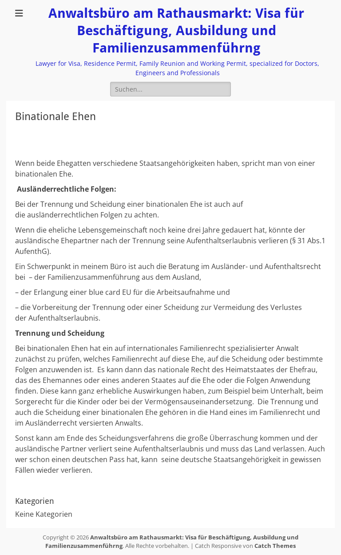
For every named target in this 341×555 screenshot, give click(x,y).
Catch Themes (275, 546)
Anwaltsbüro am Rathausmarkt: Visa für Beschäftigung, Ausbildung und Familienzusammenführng (176, 30)
